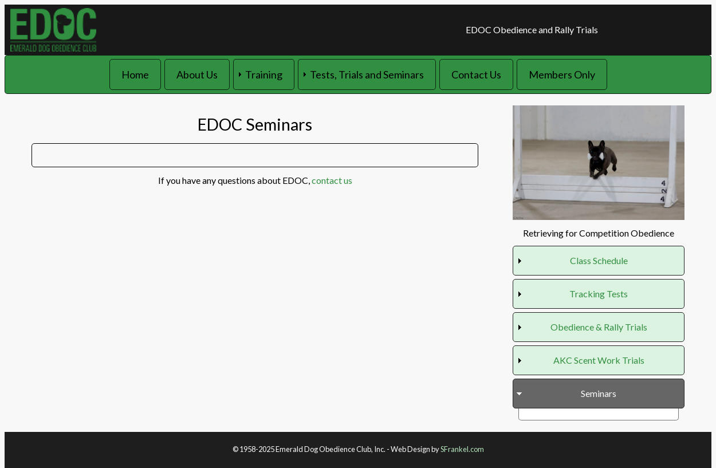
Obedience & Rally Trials (598, 326)
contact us (332, 180)
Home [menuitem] (135, 74)
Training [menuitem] (263, 74)
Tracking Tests (598, 293)
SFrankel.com (462, 449)
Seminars (598, 393)
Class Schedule (599, 260)
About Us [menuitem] (197, 74)
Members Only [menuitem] (562, 74)
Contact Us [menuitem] (476, 74)
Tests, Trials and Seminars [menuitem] (367, 74)
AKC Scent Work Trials (598, 360)
